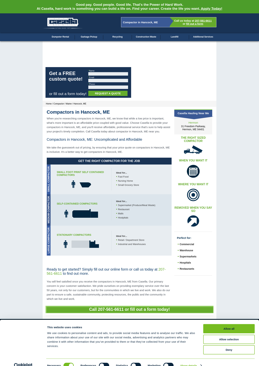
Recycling (117, 37)
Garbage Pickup (89, 37)
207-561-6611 (203, 20)
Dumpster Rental (60, 37)
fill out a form (194, 23)
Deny (229, 343)
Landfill (174, 37)
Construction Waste (146, 37)
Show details (188, 358)
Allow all (229, 321)
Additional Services (203, 37)
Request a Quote (108, 93)
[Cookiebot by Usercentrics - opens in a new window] (23, 359)
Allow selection (229, 332)
